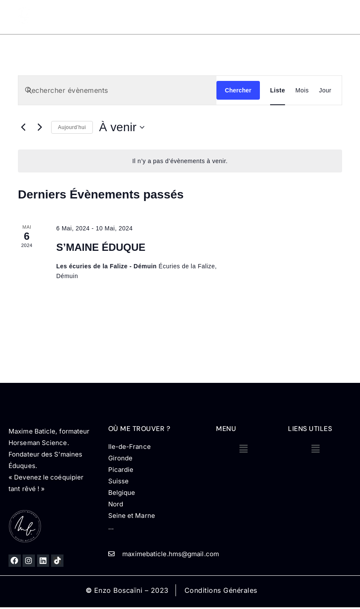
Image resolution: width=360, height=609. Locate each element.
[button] (243, 449)
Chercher (238, 90)
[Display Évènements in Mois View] (302, 90)
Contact (311, 23)
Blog (317, 12)
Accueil (116, 12)
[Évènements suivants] (40, 127)
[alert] (180, 161)
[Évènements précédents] (23, 127)
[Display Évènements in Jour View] (325, 90)
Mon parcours (158, 12)
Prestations (217, 12)
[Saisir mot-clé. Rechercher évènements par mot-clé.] (117, 90)
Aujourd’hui (72, 127)
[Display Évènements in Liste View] (277, 90)
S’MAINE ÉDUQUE (100, 247)
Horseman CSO (276, 12)
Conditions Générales (220, 590)
